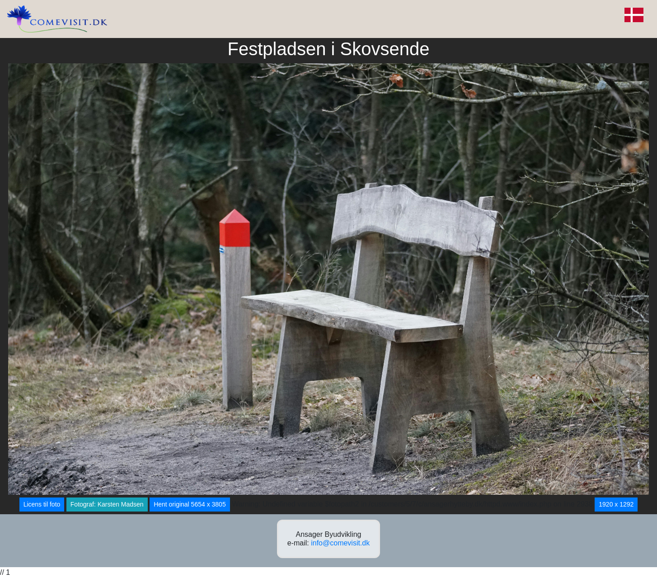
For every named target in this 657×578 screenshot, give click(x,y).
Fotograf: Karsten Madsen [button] (107, 504)
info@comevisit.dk (340, 543)
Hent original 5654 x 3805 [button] (190, 504)
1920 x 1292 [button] (616, 504)
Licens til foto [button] (42, 504)
